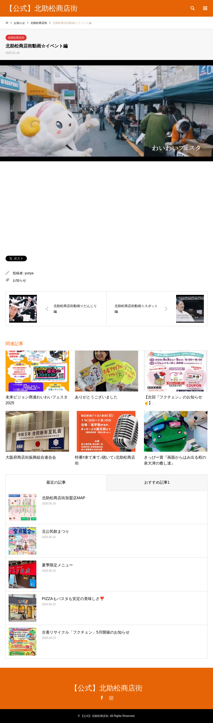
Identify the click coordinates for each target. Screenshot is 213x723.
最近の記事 (56, 482)
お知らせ (19, 280)
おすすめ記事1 (157, 482)
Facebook (102, 698)
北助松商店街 (16, 37)
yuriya (29, 273)
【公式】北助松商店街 (106, 688)
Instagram (111, 698)
